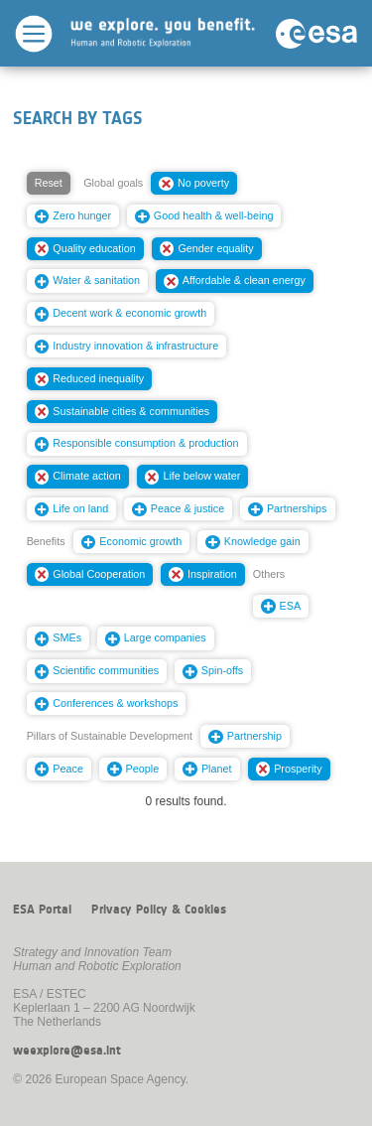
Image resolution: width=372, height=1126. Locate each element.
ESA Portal (42, 909)
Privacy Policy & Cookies (158, 909)
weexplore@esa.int (67, 1050)
